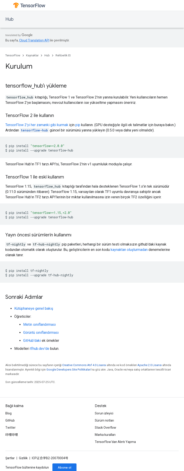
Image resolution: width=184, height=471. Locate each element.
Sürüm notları (104, 420)
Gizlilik (23, 458)
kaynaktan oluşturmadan (129, 250)
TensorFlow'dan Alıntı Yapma (115, 442)
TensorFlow (12, 55)
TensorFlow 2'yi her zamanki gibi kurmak (36, 125)
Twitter (10, 427)
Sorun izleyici (104, 413)
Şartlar (10, 458)
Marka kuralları (105, 434)
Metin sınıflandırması (39, 324)
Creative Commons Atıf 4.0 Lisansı (84, 365)
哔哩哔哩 (11, 434)
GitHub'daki (32, 340)
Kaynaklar (32, 55)
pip (77, 125)
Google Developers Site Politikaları (68, 369)
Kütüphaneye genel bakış (33, 308)
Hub (9, 19)
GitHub (10, 420)
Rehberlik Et (63, 55)
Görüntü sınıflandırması (41, 332)
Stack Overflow (105, 427)
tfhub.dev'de (39, 348)
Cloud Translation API (34, 40)
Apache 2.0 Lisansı (149, 365)
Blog (8, 413)
